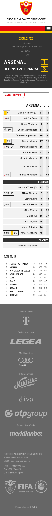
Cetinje (13, 295)
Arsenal (13, 267)
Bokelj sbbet (16, 274)
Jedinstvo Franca (18, 264)
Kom (11, 278)
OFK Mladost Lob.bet (20, 271)
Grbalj (13, 288)
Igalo (12, 281)
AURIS (34, 507)
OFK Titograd (16, 292)
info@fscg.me (16, 473)
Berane (13, 285)
